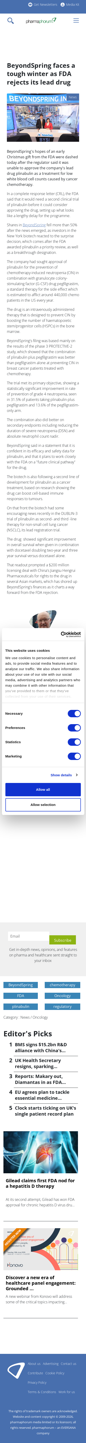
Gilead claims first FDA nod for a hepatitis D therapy (40, 1183)
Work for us (66, 1392)
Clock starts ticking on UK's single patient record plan (45, 1111)
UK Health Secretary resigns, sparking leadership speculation (41, 1066)
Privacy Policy (37, 1382)
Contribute (35, 1373)
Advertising (50, 1363)
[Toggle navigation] (12, 20)
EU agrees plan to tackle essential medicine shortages (42, 1098)
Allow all (43, 789)
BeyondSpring (34, 224)
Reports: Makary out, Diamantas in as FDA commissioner (39, 1082)
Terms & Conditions (42, 1392)
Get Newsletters (45, 4)
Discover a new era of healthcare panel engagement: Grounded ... (41, 1283)
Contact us (68, 1363)
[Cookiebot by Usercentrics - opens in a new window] (61, 635)
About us (34, 1363)
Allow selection (43, 805)
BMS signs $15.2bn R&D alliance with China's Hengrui (41, 1050)
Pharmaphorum (16, 1370)
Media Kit (72, 4)
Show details (61, 775)
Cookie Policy (54, 1373)
